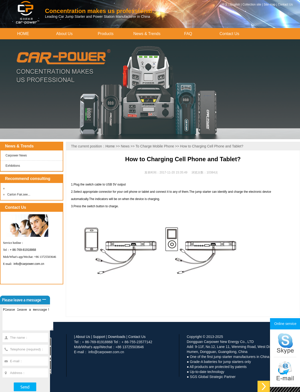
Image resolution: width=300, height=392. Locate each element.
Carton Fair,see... (18, 194)
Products (106, 34)
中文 (225, 4)
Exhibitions (13, 165)
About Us (64, 34)
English (235, 4)
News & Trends (146, 34)
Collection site (251, 4)
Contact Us (285, 4)
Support (99, 337)
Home (110, 146)
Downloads (116, 337)
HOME (23, 34)
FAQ (188, 34)
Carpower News (16, 155)
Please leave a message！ (30, 321)
